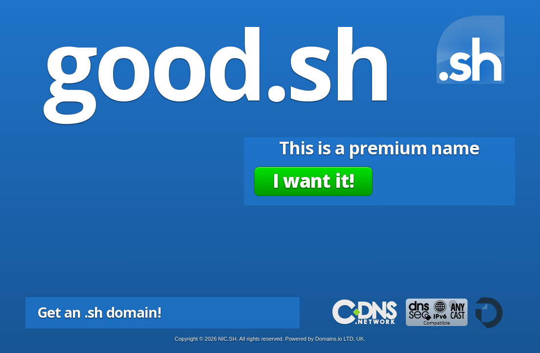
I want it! (313, 180)
